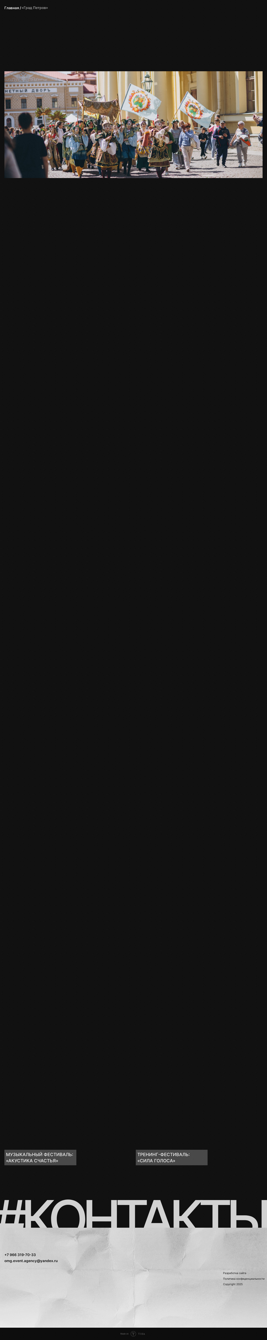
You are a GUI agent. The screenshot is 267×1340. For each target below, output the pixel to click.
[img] (67, 1124)
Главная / (12, 8)
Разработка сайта (234, 1273)
